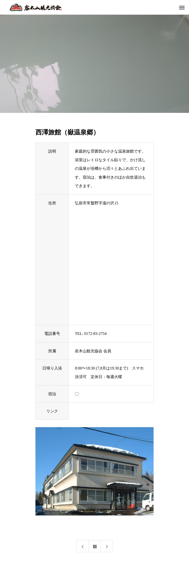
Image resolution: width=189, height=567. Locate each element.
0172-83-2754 (95, 333)
